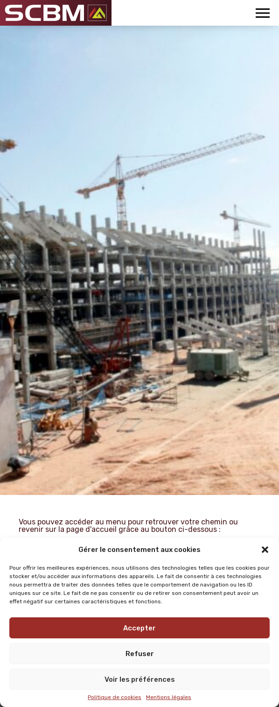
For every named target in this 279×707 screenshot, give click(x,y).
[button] (265, 549)
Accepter (139, 628)
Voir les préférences (140, 679)
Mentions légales (168, 697)
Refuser (140, 654)
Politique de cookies (114, 697)
